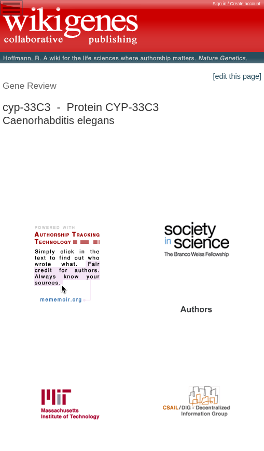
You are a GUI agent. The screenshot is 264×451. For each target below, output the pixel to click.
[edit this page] (237, 76)
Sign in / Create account (236, 3)
